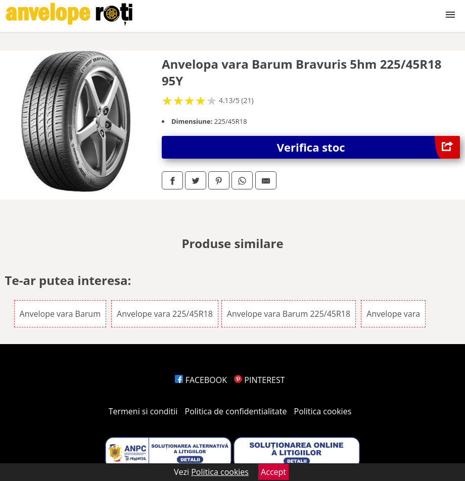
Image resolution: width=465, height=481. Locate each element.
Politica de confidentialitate (236, 411)
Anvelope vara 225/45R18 (165, 313)
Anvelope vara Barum (60, 313)
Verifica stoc (368, 147)
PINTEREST (259, 380)
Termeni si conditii (143, 411)
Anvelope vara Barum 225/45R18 (288, 313)
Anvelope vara (393, 313)
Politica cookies (323, 411)
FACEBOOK (201, 380)
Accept (273, 471)
